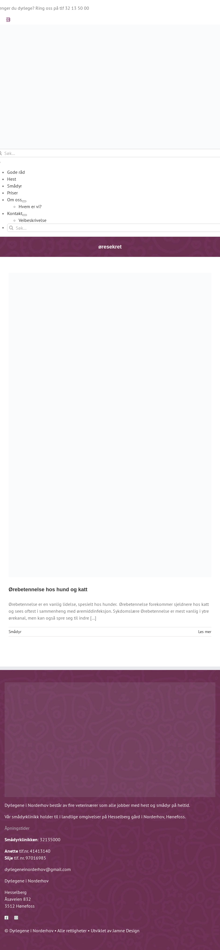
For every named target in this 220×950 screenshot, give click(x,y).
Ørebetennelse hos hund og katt (48, 589)
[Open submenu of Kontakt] (24, 215)
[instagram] (8, 19)
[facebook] (7, 918)
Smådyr (15, 631)
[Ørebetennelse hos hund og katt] (110, 425)
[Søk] (11, 228)
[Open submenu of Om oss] (24, 201)
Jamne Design (126, 930)
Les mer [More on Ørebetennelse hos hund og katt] (204, 631)
